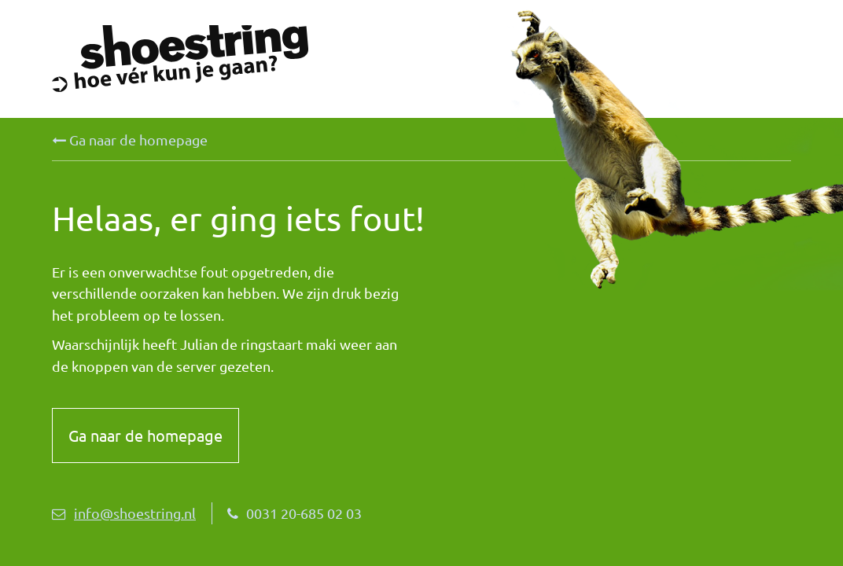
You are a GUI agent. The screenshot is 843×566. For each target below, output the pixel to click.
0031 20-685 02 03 (294, 513)
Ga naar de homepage (130, 140)
